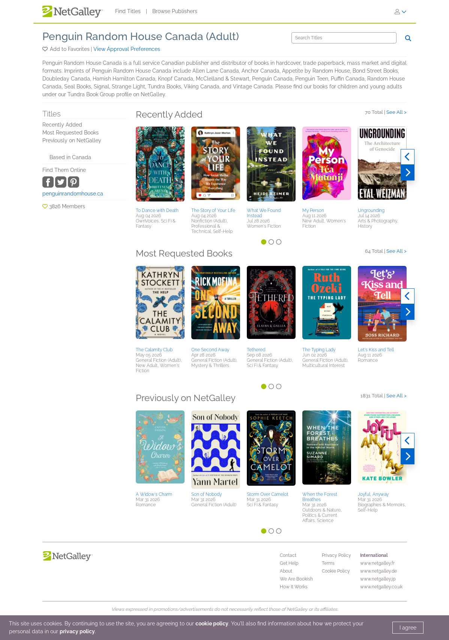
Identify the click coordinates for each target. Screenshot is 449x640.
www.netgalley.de (378, 571)
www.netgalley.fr (377, 563)
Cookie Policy (336, 571)
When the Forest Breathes (319, 497)
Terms (328, 563)
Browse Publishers (174, 11)
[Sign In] (400, 12)
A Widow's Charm (154, 494)
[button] (45, 49)
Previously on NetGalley (71, 140)
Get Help (289, 563)
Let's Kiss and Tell (376, 349)
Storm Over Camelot (267, 494)
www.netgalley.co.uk (381, 586)
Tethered (256, 349)
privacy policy (77, 631)
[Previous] (407, 157)
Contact (288, 555)
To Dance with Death (157, 210)
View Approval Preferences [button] (126, 49)
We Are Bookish (296, 579)
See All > (396, 112)
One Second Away (210, 349)
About (286, 571)
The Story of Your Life (213, 210)
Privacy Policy (336, 555)
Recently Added (62, 125)
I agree (407, 628)
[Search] (343, 37)
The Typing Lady (318, 349)
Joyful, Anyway (373, 494)
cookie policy (211, 624)
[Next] (407, 173)
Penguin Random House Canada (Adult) (140, 36)
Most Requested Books (70, 133)
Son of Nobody (206, 494)
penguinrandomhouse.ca (72, 194)
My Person (313, 210)
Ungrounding (371, 210)
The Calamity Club (154, 349)
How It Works (294, 586)
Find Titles (128, 11)
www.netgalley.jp (377, 579)
